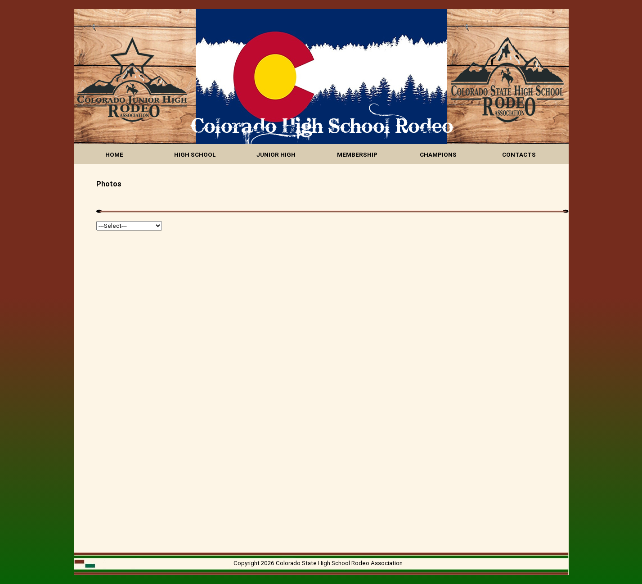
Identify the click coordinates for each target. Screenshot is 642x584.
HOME (114, 154)
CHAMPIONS (438, 154)
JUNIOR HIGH (276, 154)
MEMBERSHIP (357, 154)
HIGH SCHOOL (195, 154)
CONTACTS (519, 154)
